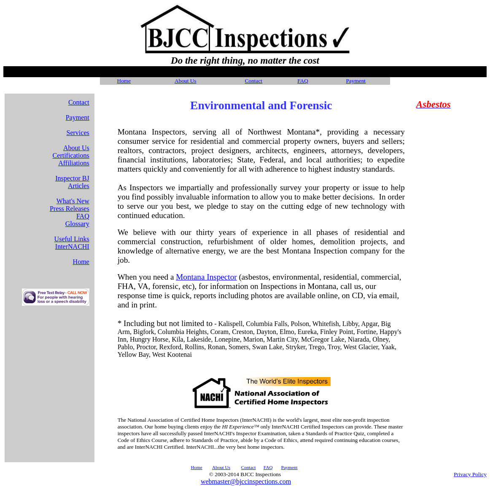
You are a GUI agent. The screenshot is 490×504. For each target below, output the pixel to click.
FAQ (302, 81)
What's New (73, 201)
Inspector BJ (72, 178)
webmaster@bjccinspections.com (246, 481)
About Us (185, 81)
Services (78, 132)
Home (81, 261)
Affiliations (73, 163)
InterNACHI (72, 246)
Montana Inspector (206, 276)
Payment (77, 117)
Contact (253, 81)
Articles (78, 185)
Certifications (71, 155)
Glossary (77, 223)
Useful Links (71, 239)
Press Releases (69, 208)
